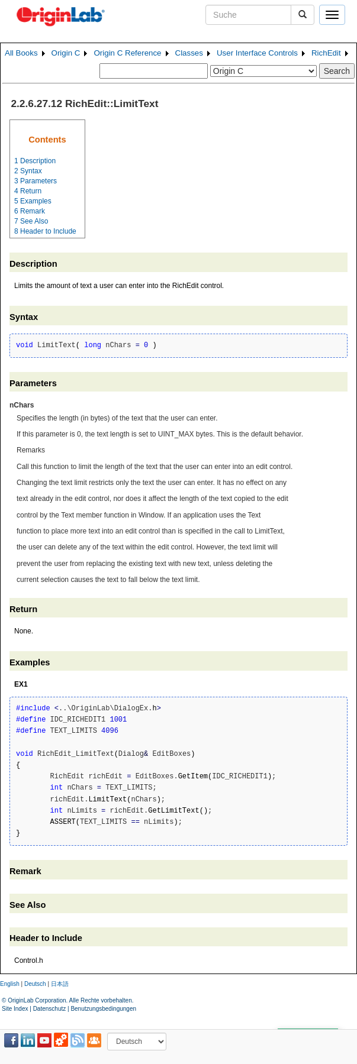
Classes (189, 52)
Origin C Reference (127, 52)
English (10, 984)
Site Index (15, 1008)
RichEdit (326, 52)
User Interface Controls (257, 52)
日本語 (60, 984)
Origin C (66, 52)
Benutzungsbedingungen (103, 1008)
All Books (21, 52)
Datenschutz (49, 1008)
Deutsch (35, 984)
